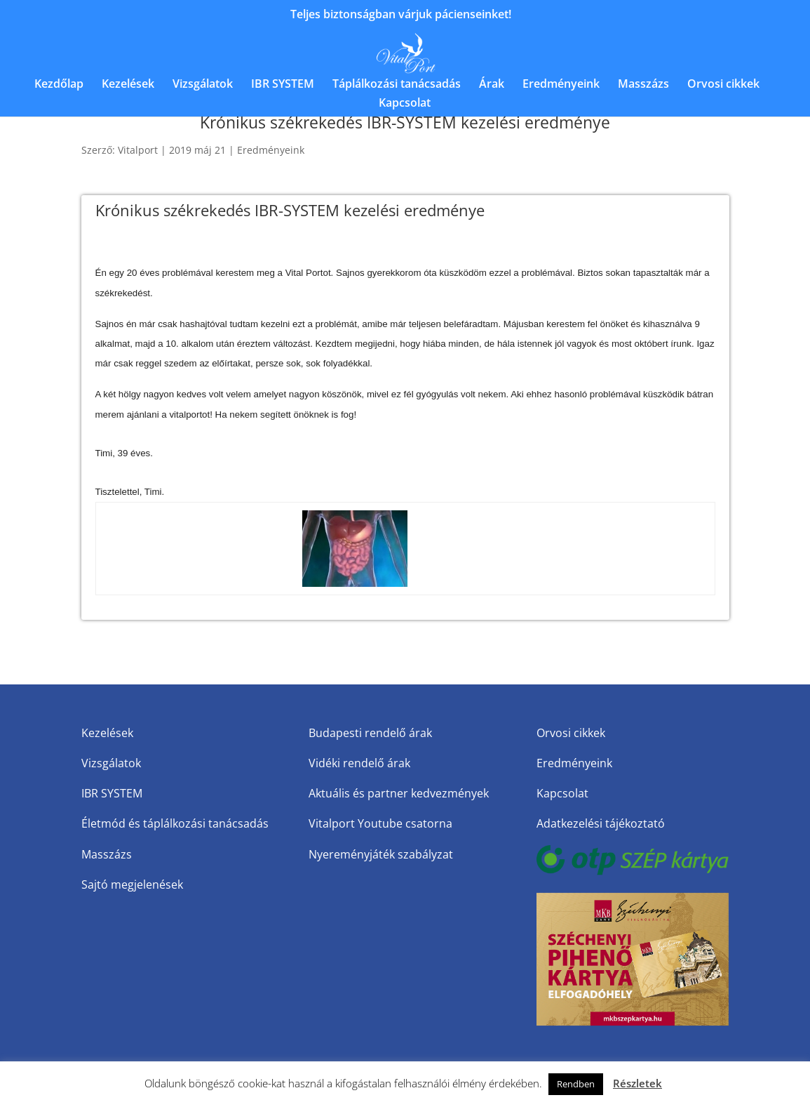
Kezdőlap (58, 85)
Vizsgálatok (203, 85)
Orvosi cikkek (723, 85)
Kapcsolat (405, 104)
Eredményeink (561, 85)
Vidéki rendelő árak (359, 763)
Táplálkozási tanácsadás (396, 85)
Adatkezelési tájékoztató (600, 823)
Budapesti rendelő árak (370, 733)
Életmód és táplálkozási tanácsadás (175, 823)
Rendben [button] (576, 1084)
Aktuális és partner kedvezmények (399, 793)
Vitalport (138, 150)
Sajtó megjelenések (132, 884)
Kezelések (128, 85)
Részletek (637, 1083)
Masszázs (643, 85)
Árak (491, 85)
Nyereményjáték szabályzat (381, 854)
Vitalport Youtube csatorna (380, 823)
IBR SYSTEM (282, 85)
